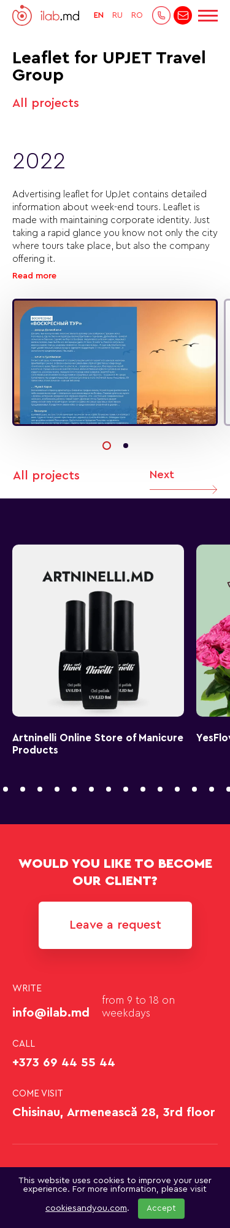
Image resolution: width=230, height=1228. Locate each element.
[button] (106, 445)
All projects (45, 103)
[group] (115, 362)
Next (183, 483)
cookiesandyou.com (86, 1208)
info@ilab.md (51, 1013)
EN (99, 15)
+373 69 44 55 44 (63, 1063)
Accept (161, 1208)
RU (117, 15)
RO (137, 15)
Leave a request (115, 925)
